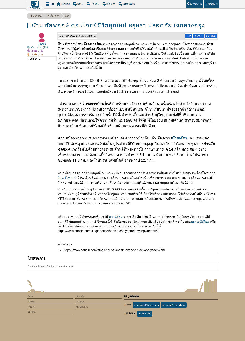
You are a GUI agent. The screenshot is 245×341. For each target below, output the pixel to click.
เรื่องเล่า (108, 4)
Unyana (42, 44)
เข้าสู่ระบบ (211, 4)
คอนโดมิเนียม (199, 221)
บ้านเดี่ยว (179, 138)
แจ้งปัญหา (80, 301)
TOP (188, 36)
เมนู (50, 4)
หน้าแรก (36, 16)
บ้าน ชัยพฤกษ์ (67, 177)
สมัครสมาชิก (194, 4)
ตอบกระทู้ (211, 36)
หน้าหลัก (63, 4)
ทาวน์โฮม (116, 216)
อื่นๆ (67, 16)
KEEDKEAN (35, 8)
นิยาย (78, 4)
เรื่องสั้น (92, 4)
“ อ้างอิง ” (198, 36)
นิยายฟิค (32, 312)
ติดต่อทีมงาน (82, 307)
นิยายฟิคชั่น (126, 4)
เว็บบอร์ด (53, 16)
